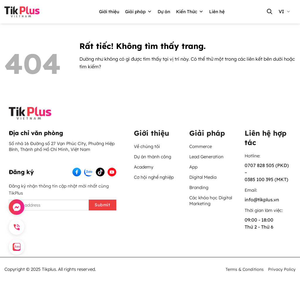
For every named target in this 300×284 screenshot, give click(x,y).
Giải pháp (138, 11)
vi (284, 11)
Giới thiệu (109, 11)
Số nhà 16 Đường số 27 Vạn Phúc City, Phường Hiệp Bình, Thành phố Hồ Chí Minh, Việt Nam (62, 146)
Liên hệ (217, 11)
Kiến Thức (189, 11)
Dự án (164, 11)
